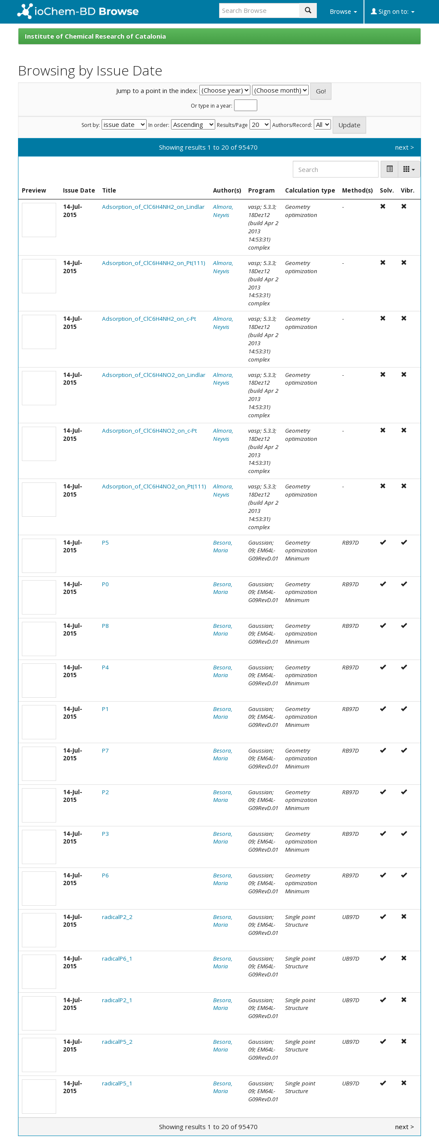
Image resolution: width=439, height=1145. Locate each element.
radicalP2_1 (117, 1000)
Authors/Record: (292, 125)
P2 (105, 792)
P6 (105, 875)
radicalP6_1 (117, 958)
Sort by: (90, 125)
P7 (105, 750)
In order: (158, 125)
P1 (105, 709)
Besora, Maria (222, 546)
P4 (105, 667)
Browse (343, 11)
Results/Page (232, 125)
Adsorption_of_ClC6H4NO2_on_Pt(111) (154, 486)
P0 (105, 584)
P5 (105, 542)
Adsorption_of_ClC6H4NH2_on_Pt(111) (153, 263)
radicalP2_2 (117, 917)
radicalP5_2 (117, 1042)
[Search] (336, 169)
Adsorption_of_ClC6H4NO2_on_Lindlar (153, 375)
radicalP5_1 (117, 1083)
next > (404, 147)
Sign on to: (393, 11)
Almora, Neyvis (223, 211)
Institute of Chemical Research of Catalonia (95, 36)
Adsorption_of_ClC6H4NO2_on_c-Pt (149, 430)
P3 (105, 834)
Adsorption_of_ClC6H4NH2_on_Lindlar (153, 207)
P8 (105, 626)
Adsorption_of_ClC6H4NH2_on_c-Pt (149, 318)
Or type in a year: (211, 105)
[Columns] (409, 169)
